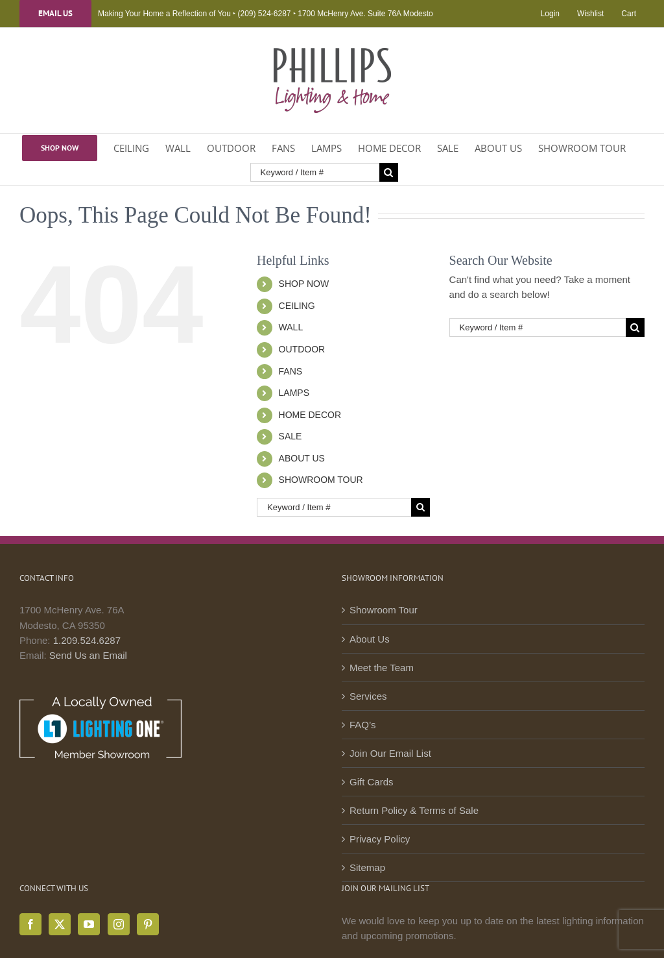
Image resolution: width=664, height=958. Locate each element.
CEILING (297, 306)
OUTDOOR (302, 349)
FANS (291, 371)
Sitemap (367, 867)
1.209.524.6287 (87, 640)
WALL (291, 327)
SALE (290, 436)
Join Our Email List (390, 753)
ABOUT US (302, 458)
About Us (370, 639)
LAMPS (294, 392)
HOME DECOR (310, 415)
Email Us (55, 13)
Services (368, 696)
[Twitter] (60, 924)
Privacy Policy (380, 838)
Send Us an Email (88, 655)
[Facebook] (30, 924)
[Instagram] (119, 924)
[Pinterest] (148, 924)
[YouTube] (89, 924)
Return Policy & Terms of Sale (414, 810)
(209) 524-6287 (263, 13)
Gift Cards (372, 781)
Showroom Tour (384, 609)
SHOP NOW (304, 283)
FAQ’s (363, 724)
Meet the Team (382, 667)
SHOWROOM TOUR (321, 479)
